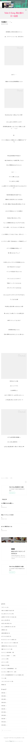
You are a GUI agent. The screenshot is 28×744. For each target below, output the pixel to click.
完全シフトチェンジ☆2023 (7, 515)
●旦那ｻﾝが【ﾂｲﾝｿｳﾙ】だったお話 (8, 617)
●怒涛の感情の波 (5, 633)
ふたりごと (4, 659)
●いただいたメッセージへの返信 (8, 639)
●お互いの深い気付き (6, 623)
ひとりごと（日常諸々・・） (8, 655)
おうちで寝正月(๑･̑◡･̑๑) (6, 526)
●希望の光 (4, 630)
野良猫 (3, 684)
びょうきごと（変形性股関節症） (8, 668)
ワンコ (3, 678)
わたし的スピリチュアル (7, 614)
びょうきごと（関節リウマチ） (8, 672)
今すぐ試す (18, 6)
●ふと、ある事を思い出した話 (8, 626)
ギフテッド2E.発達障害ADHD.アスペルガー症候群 (12, 675)
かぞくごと (4, 662)
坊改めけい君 (5, 665)
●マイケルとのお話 (6, 636)
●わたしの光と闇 (5, 620)
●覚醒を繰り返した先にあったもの (9, 646)
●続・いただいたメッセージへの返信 (9, 643)
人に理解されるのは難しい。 (7, 503)
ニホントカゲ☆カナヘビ (7, 681)
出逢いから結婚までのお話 (7, 610)
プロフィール (4, 607)
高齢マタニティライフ (6, 649)
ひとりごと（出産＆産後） (7, 652)
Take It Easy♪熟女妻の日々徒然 (14, 14)
